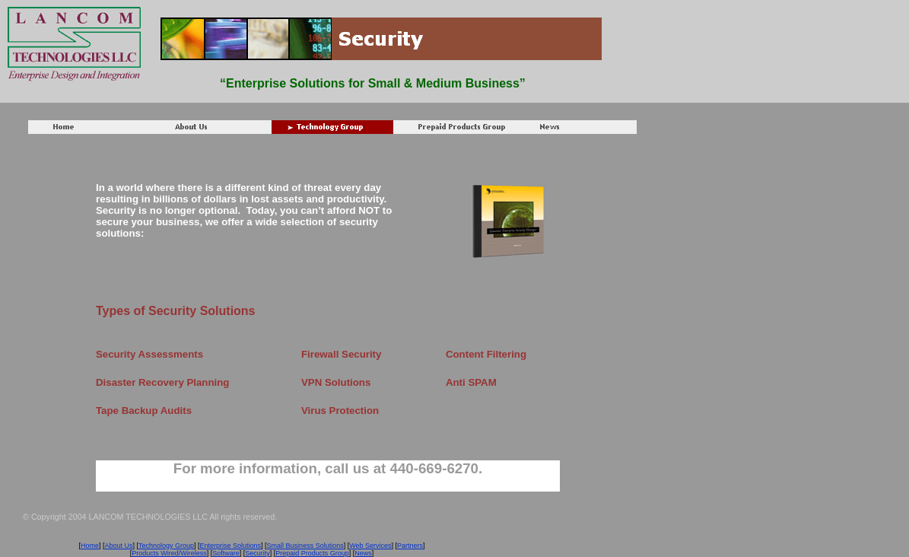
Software (226, 553)
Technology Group (166, 545)
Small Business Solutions (305, 545)
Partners (410, 545)
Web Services (370, 545)
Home (90, 545)
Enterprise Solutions (231, 545)
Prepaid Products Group (312, 553)
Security (257, 553)
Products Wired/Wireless (169, 553)
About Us (118, 545)
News (363, 553)
